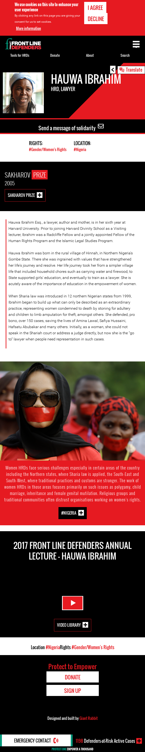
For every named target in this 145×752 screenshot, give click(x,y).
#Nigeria (80, 149)
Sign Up (72, 690)
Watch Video (72, 603)
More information (28, 28)
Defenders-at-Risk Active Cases (105, 741)
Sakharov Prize (21, 195)
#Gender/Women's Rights (47, 149)
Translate (134, 69)
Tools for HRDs (19, 55)
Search (125, 55)
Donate (55, 55)
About (90, 55)
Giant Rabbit (88, 718)
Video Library (69, 625)
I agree (95, 7)
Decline (96, 18)
